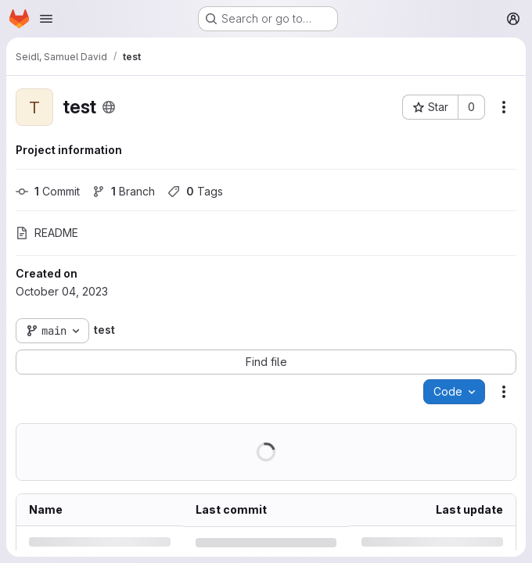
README (47, 232)
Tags (195, 191)
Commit (48, 191)
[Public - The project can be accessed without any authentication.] (108, 107)
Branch (123, 191)
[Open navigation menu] (46, 18)
